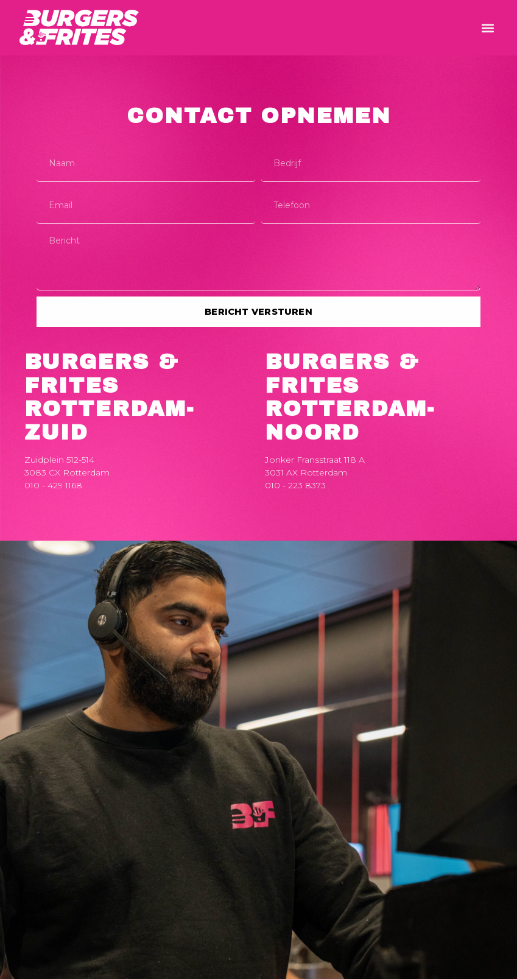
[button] (487, 28)
